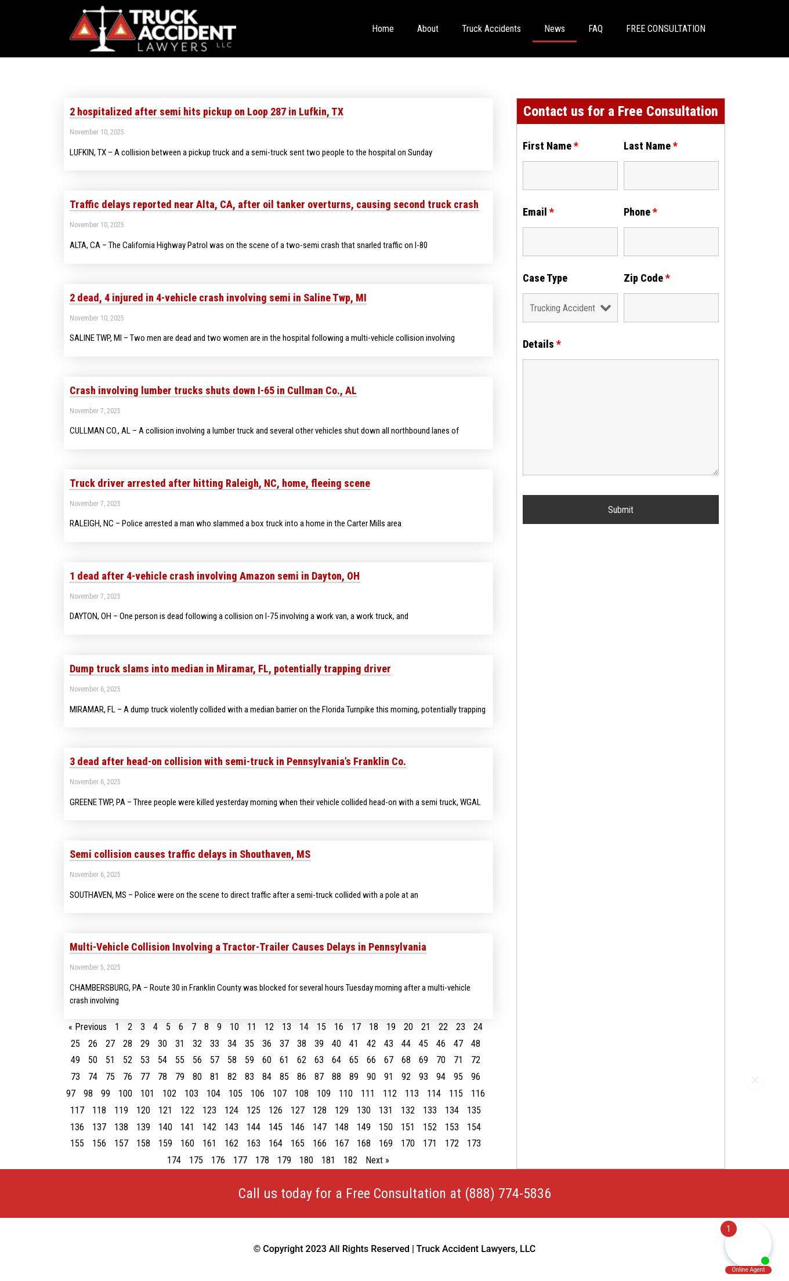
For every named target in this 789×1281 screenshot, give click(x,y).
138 (121, 1127)
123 (209, 1110)
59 (249, 1059)
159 (165, 1143)
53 (145, 1059)
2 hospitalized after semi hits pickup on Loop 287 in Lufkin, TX (206, 111)
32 (197, 1043)
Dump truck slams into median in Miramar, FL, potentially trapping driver (230, 669)
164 (276, 1143)
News (554, 28)
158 (143, 1143)
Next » (377, 1160)
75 (110, 1076)
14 (304, 1026)
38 (301, 1043)
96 (475, 1076)
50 (92, 1059)
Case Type (545, 278)
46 (441, 1043)
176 (218, 1160)
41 (354, 1043)
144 (253, 1127)
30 (162, 1043)
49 (75, 1059)
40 (336, 1043)
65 (354, 1059)
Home (383, 28)
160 (187, 1143)
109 (324, 1093)
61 (284, 1059)
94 (441, 1076)
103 (191, 1093)
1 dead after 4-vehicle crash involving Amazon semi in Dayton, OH (215, 576)
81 (214, 1076)
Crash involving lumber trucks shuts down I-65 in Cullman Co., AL (213, 390)
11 (251, 1026)
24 (478, 1026)
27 (110, 1043)
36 (267, 1043)
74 (92, 1076)
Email (538, 212)
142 (209, 1127)
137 (99, 1127)
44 (406, 1043)
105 (236, 1093)
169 (386, 1143)
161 (209, 1143)
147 (320, 1127)
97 (70, 1093)
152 (430, 1127)
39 (319, 1043)
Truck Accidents (491, 28)
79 (179, 1076)
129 (342, 1110)
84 (267, 1076)
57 (214, 1059)
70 (441, 1059)
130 (364, 1110)
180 (306, 1160)
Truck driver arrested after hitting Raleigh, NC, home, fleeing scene (220, 483)
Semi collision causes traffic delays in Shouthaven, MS (190, 854)
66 (371, 1059)
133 (430, 1110)
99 (105, 1093)
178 (262, 1160)
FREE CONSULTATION (665, 28)
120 (143, 1110)
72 (475, 1059)
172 (452, 1143)
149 (364, 1127)
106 (258, 1093)
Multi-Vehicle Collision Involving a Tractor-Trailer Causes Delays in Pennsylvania (248, 947)
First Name (550, 146)
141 (187, 1127)
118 (99, 1110)
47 (458, 1043)
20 (408, 1026)
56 (197, 1059)
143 (231, 1127)
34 (232, 1043)
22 (443, 1026)
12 (269, 1026)
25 (75, 1043)
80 (197, 1076)
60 (267, 1059)
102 (169, 1093)
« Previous (87, 1026)
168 (364, 1143)
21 (425, 1026)
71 (458, 1059)
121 (165, 1110)
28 (127, 1043)
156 (99, 1143)
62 (301, 1059)
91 (388, 1076)
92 (406, 1076)
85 (284, 1076)
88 (336, 1076)
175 (196, 1160)
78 (162, 1076)
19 (391, 1026)
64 (336, 1059)
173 (474, 1143)
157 (121, 1143)
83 (249, 1076)
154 (474, 1127)
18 (373, 1026)
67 (388, 1059)
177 (240, 1160)
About (428, 28)
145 (276, 1127)
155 (77, 1143)
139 (143, 1127)
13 (286, 1026)
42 (371, 1043)
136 (77, 1127)
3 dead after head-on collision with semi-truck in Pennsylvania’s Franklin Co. (238, 761)
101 (147, 1093)
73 (75, 1076)
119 (121, 1110)
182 (350, 1160)
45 (423, 1043)
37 (284, 1043)
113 (412, 1093)
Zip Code (647, 278)
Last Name (651, 146)
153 (452, 1127)
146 (298, 1127)
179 (284, 1160)
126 (276, 1110)
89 (354, 1076)
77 (145, 1076)
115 (456, 1093)
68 (406, 1059)
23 (460, 1026)
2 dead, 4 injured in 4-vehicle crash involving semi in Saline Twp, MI (218, 298)
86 (301, 1076)
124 (231, 1110)
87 (319, 1076)
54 (162, 1059)
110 (346, 1093)
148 (342, 1127)
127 (298, 1110)
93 (423, 1076)
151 (408, 1127)
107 (280, 1093)
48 (475, 1043)
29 (145, 1043)
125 (253, 1110)
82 (232, 1076)
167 (342, 1143)
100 (125, 1093)
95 (458, 1076)
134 (452, 1110)
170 (408, 1143)
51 (110, 1059)
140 (165, 1127)
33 (214, 1043)
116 (478, 1093)
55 (179, 1059)
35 (249, 1043)
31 (179, 1043)
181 (328, 1160)
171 (430, 1143)
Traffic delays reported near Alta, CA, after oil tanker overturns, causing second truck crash (274, 204)
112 (390, 1093)
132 (408, 1110)
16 (338, 1026)
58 (232, 1059)
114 (434, 1093)
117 (77, 1110)
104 (213, 1093)
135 (474, 1110)
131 (386, 1110)
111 (368, 1093)
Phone (640, 212)
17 (356, 1026)
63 (319, 1059)
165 (298, 1143)
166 (320, 1143)
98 (88, 1093)
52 (127, 1059)
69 (423, 1059)
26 (92, 1043)
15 (321, 1026)
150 (386, 1127)
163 (253, 1143)
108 (302, 1093)
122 (187, 1110)
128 (320, 1110)
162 (231, 1143)
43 (388, 1043)
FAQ (595, 28)
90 (371, 1076)
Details (542, 344)
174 (174, 1160)
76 (127, 1076)
